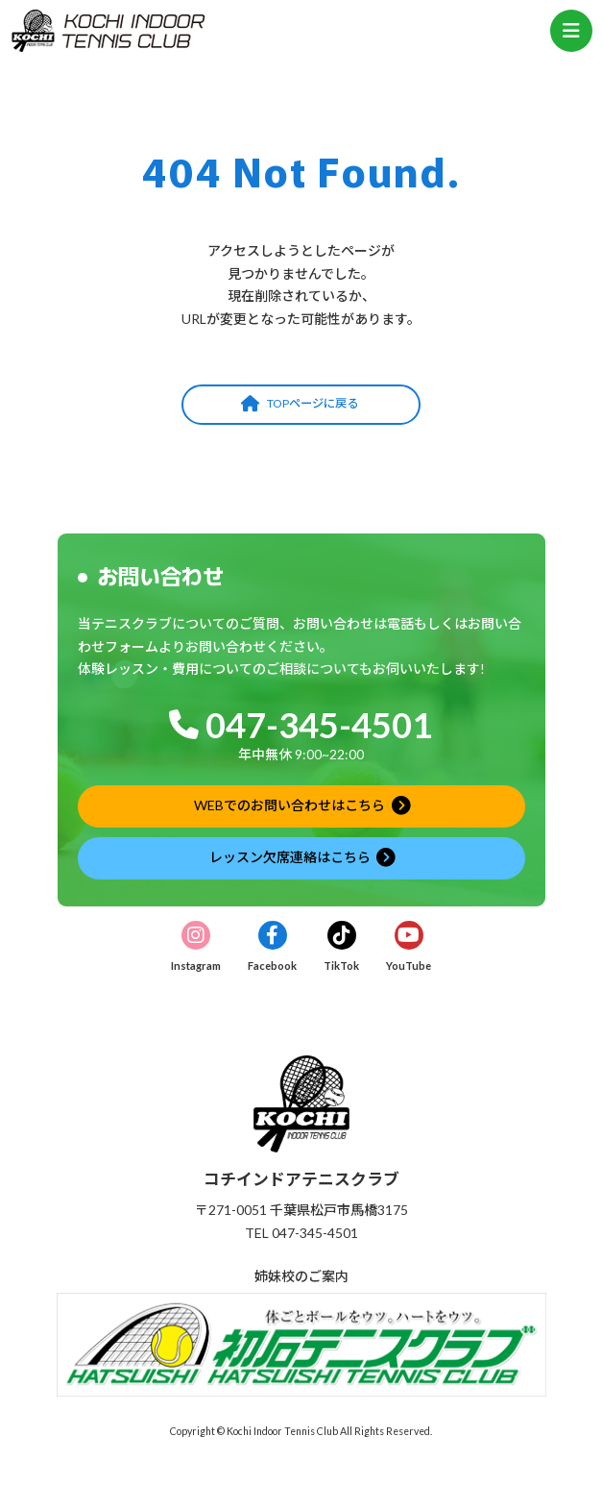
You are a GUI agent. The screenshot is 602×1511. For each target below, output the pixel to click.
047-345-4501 (318, 725)
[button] (301, 404)
